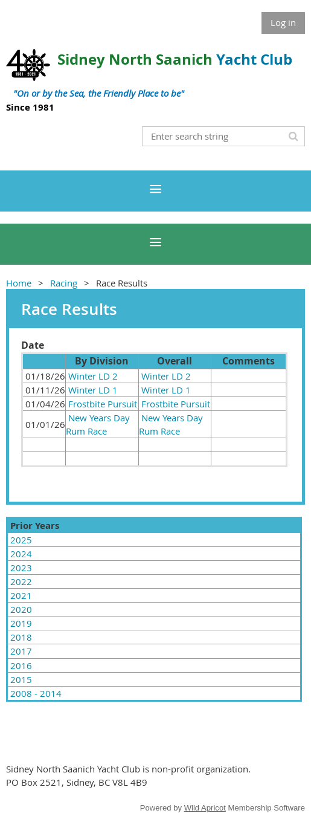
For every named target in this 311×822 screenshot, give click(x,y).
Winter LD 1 (93, 390)
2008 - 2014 (36, 693)
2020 (21, 609)
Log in (283, 22)
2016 (21, 665)
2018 (21, 637)
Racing (63, 283)
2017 (21, 651)
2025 (21, 540)
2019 (21, 623)
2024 (21, 554)
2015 (21, 679)
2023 (21, 567)
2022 (21, 581)
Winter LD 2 (93, 376)
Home (18, 283)
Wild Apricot (205, 807)
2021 (21, 595)
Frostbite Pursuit (102, 404)
